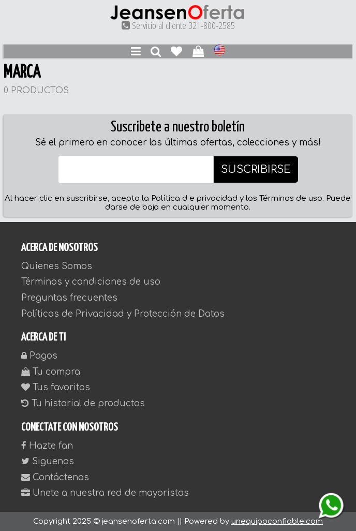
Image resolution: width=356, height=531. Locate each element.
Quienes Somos (56, 266)
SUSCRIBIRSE (256, 169)
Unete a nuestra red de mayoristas (105, 493)
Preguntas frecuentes (69, 298)
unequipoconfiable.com (277, 521)
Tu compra (50, 372)
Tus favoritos (55, 387)
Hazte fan (47, 446)
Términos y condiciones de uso (90, 282)
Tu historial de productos (83, 403)
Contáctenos (55, 477)
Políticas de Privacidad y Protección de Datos (123, 314)
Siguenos (47, 461)
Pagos (39, 356)
